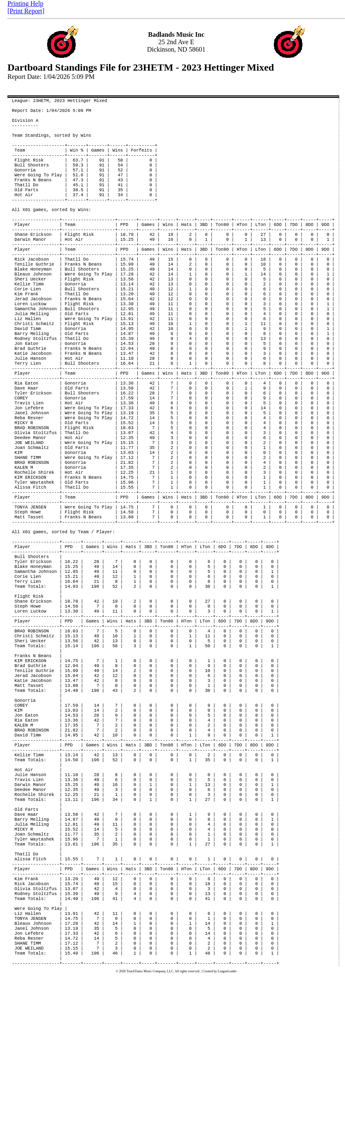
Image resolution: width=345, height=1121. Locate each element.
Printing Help (25, 3)
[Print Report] (25, 10)
